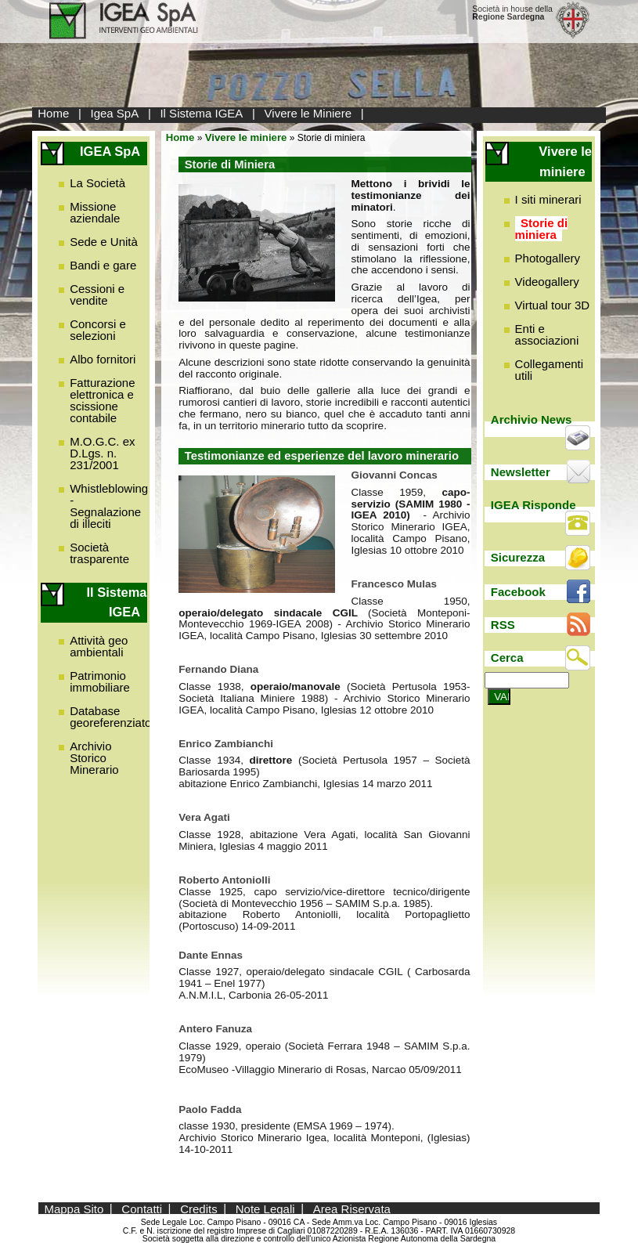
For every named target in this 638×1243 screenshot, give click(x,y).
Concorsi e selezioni (98, 329)
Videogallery (547, 281)
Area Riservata (352, 1208)
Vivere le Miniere (308, 113)
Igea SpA (115, 113)
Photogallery (547, 258)
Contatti (141, 1208)
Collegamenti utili (549, 369)
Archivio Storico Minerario (94, 757)
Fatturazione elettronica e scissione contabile (102, 400)
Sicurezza (518, 557)
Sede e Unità (104, 241)
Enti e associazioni (547, 334)
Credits (199, 1208)
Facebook (518, 591)
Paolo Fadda (209, 1109)
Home (53, 113)
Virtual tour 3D (552, 305)
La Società (97, 183)
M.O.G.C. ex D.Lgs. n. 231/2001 (102, 453)
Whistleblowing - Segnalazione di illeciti (109, 506)
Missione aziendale (95, 212)
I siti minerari (548, 199)
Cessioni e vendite (97, 294)
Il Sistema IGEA (201, 113)
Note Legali (265, 1208)
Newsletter (520, 472)
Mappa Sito (73, 1208)
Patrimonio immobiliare (100, 681)
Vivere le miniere (246, 137)
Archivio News (531, 419)
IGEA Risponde (533, 504)
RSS (503, 624)
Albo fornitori (102, 359)
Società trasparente (99, 552)
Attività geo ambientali (99, 646)
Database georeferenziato (110, 716)
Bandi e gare (103, 265)
